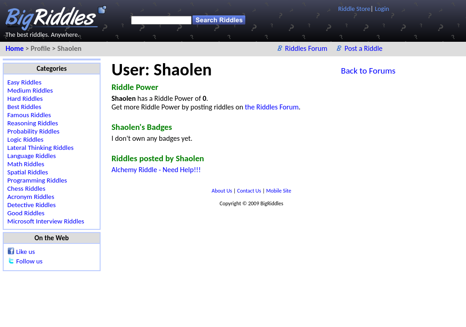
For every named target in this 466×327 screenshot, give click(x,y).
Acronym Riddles (30, 197)
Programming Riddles (37, 180)
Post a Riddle (363, 48)
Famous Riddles (29, 115)
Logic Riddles (25, 139)
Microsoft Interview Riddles (45, 221)
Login (382, 9)
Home (15, 48)
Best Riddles (24, 107)
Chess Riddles (26, 188)
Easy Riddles (24, 82)
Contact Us (249, 191)
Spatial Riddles (27, 172)
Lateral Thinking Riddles (40, 148)
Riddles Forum (307, 48)
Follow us (29, 261)
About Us (222, 191)
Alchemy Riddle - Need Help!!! (156, 169)
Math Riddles (25, 164)
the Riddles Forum (272, 107)
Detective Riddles (31, 205)
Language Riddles (31, 156)
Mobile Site (278, 191)
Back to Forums (368, 70)
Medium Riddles (30, 90)
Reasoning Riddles (32, 123)
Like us (25, 252)
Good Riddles (26, 213)
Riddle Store (354, 9)
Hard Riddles (25, 98)
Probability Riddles (33, 131)
